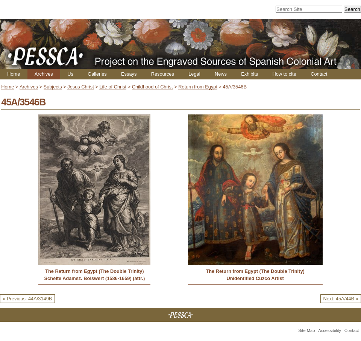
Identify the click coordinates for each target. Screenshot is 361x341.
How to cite (284, 74)
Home (13, 74)
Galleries (97, 74)
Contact (319, 74)
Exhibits (249, 74)
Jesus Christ (80, 87)
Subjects (53, 87)
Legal (194, 74)
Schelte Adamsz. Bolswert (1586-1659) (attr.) (94, 278)
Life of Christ (112, 87)
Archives (44, 74)
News (221, 74)
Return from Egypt (197, 87)
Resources (162, 74)
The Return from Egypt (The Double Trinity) (94, 271)
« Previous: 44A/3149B (27, 298)
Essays (129, 74)
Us (70, 74)
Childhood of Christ (152, 87)
